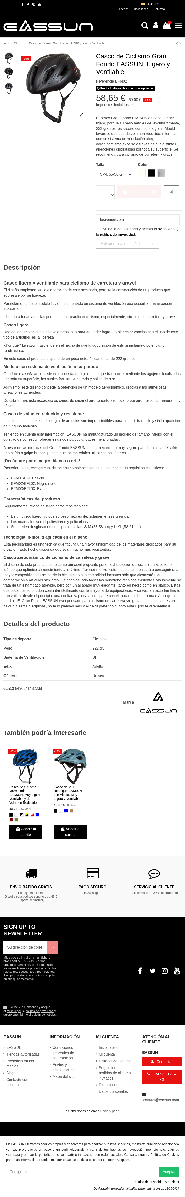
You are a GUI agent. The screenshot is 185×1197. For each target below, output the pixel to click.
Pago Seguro (93, 887)
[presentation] (42, 993)
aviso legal (166, 229)
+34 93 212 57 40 (162, 1077)
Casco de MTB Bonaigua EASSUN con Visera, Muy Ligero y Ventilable (68, 793)
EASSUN (14, 1047)
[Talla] (114, 174)
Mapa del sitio (64, 1077)
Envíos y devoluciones (63, 1067)
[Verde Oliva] (16, 820)
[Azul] (37, 815)
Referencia (105, 81)
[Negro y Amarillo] (27, 815)
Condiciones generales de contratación (63, 1053)
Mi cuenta (107, 1054)
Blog (10, 1073)
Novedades (141, 9)
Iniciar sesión (110, 1047)
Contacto (159, 9)
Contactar (162, 1062)
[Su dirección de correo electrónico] (25, 947)
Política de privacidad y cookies (156, 1182)
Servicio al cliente (154, 887)
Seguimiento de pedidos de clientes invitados (115, 1073)
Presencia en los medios (20, 1063)
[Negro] (11, 815)
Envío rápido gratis (31, 887)
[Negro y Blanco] (22, 815)
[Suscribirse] (52, 947)
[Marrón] (71, 811)
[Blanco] (16, 815)
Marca (128, 702)
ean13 (8, 689)
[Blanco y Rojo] (32, 815)
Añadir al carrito (139, 192)
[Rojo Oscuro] (11, 820)
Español (150, 4)
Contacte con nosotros (17, 1082)
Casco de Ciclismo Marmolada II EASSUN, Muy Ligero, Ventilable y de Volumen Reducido (25, 795)
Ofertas (124, 9)
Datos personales (113, 1091)
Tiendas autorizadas (23, 1054)
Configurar (18, 1172)
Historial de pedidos (115, 1061)
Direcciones (108, 1085)
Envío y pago (109, 1111)
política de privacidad (117, 234)
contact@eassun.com (161, 1100)
